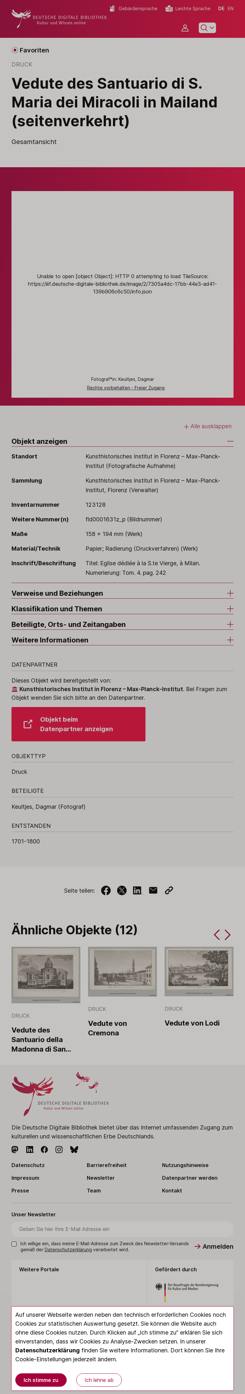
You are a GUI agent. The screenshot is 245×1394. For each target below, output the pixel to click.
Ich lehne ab (99, 1380)
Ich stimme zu (41, 1380)
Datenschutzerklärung (47, 1350)
